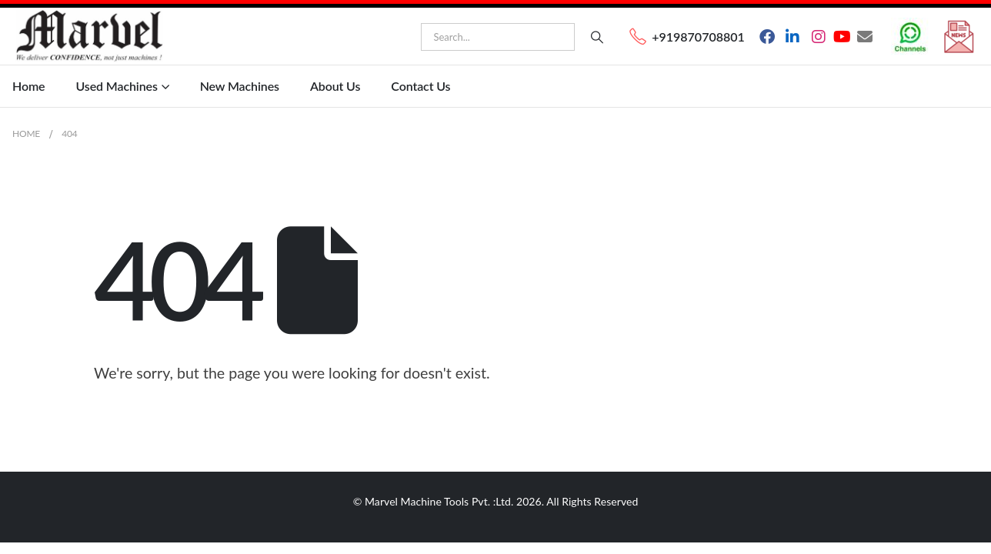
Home (28, 85)
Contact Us (420, 85)
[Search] (597, 37)
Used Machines (116, 85)
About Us (335, 85)
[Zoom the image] (910, 26)
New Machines (239, 85)
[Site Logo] (89, 36)
